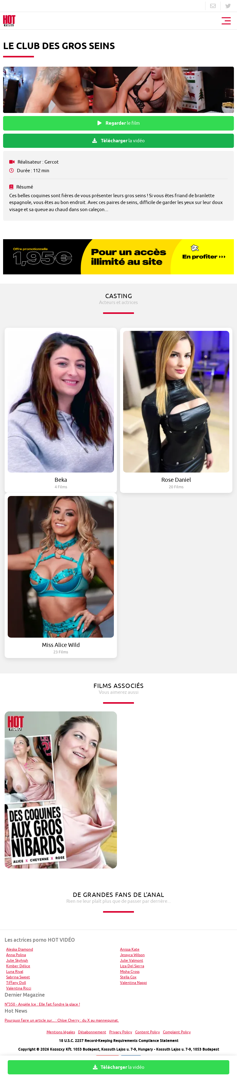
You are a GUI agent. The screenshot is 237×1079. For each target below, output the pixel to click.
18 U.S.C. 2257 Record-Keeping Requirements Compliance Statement (118, 1040)
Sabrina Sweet (18, 977)
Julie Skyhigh (17, 960)
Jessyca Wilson (132, 954)
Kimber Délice (18, 966)
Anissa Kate (129, 949)
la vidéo (118, 141)
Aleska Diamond (19, 949)
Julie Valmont (131, 960)
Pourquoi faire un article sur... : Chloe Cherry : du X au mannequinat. (62, 1020)
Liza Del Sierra (132, 966)
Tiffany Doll (16, 982)
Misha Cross (129, 971)
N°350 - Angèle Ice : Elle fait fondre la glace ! (42, 1004)
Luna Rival (14, 971)
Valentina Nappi (133, 982)
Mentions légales (61, 1032)
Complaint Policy (177, 1032)
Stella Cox (128, 977)
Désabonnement (92, 1032)
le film (119, 123)
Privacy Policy (120, 1032)
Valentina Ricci (18, 988)
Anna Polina (16, 954)
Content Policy (147, 1032)
